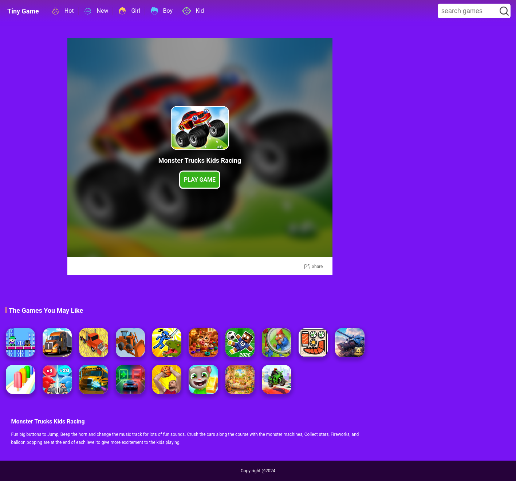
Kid (193, 11)
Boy (161, 11)
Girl (128, 11)
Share (317, 266)
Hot (62, 11)
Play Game (200, 179)
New (96, 11)
